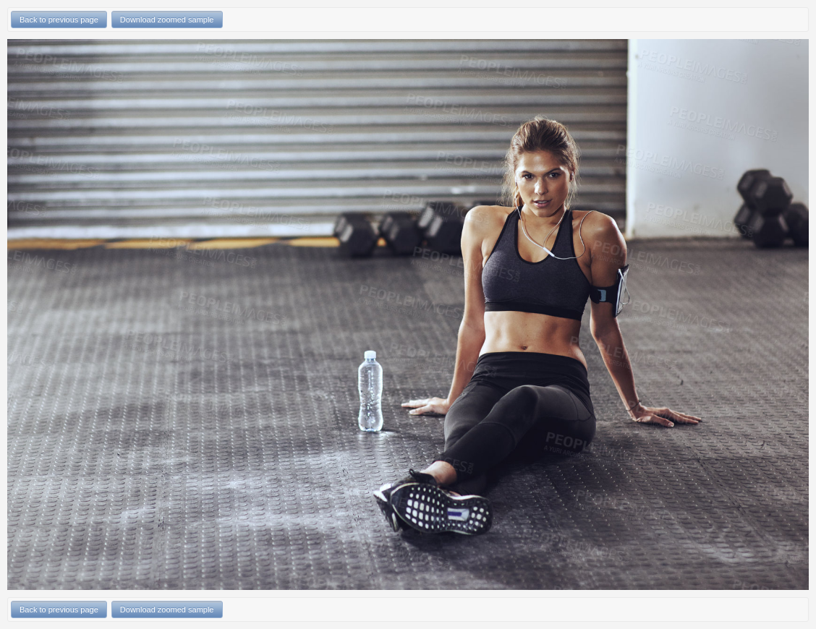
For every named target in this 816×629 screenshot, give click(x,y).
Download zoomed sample (167, 19)
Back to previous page (59, 19)
